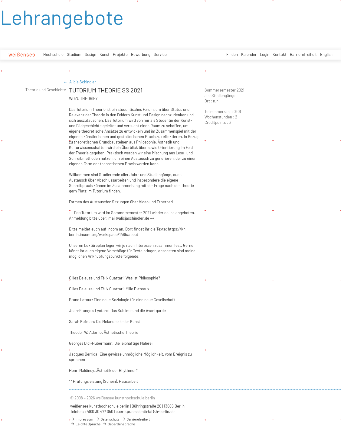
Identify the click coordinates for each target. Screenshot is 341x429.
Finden (232, 54)
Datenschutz (107, 419)
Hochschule (53, 54)
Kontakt (280, 54)
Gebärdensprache (118, 424)
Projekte (120, 54)
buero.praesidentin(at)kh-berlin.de (145, 411)
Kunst (105, 54)
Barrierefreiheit (303, 54)
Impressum (81, 419)
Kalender (249, 54)
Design (90, 54)
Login (264, 54)
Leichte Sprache (85, 424)
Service (160, 54)
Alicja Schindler (82, 81)
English (326, 54)
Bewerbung (140, 54)
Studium (74, 54)
